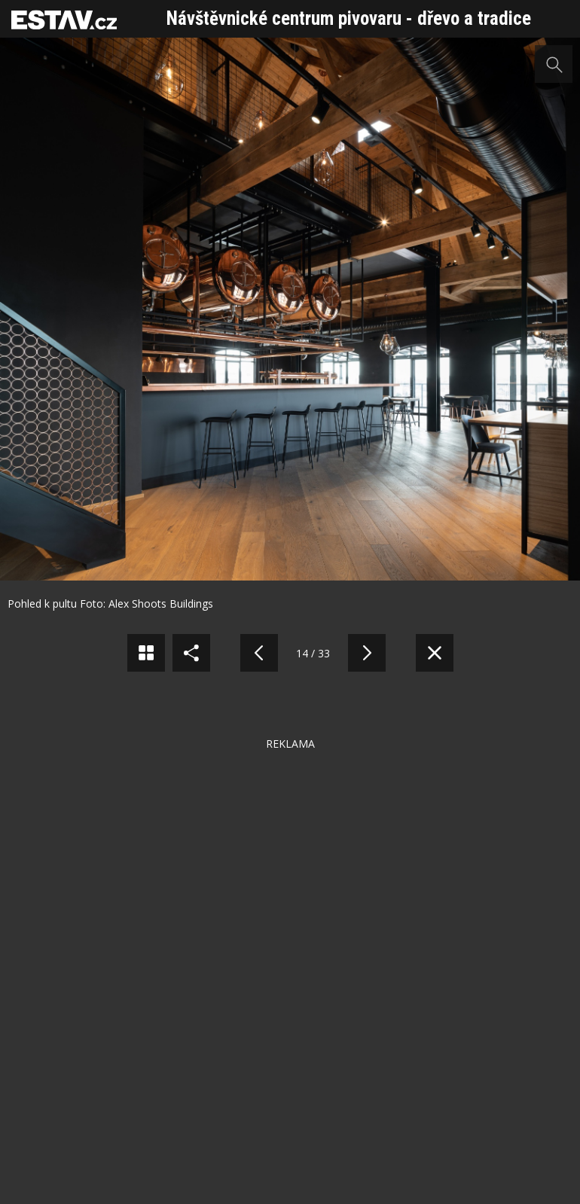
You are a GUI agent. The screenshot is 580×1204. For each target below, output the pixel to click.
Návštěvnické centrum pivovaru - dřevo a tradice (348, 18)
